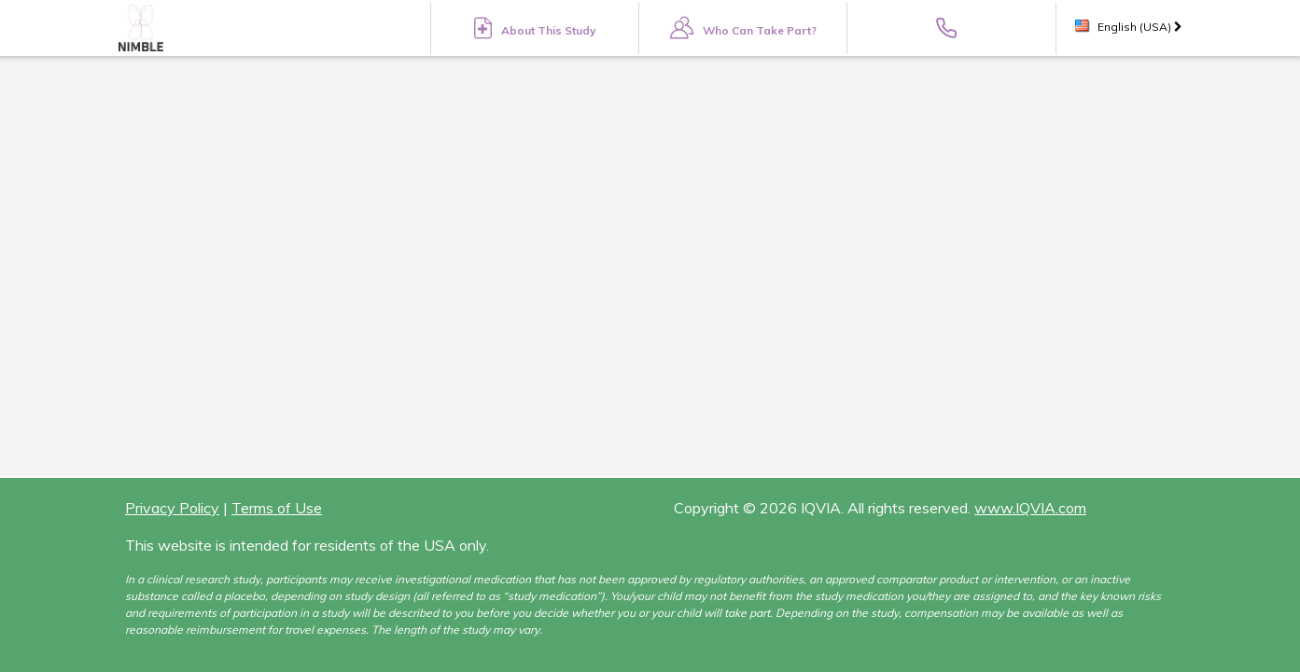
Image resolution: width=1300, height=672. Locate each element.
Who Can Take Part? (743, 28)
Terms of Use (276, 507)
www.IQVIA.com (1030, 507)
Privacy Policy (172, 507)
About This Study (535, 28)
